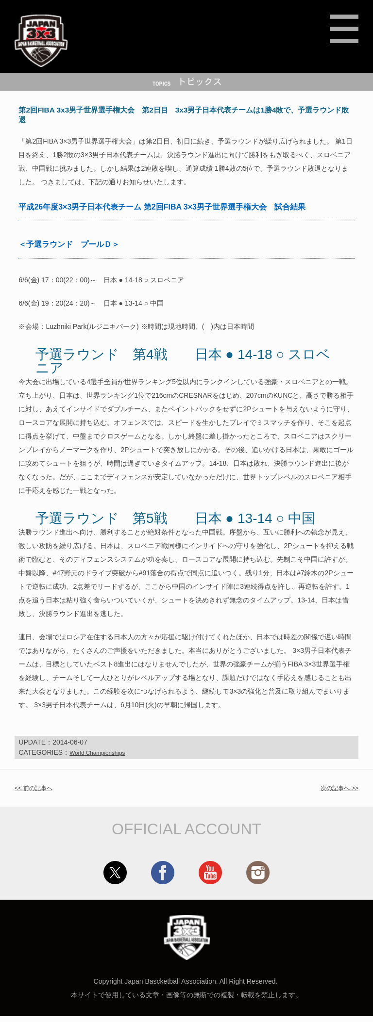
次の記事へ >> (336, 793)
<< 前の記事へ (36, 793)
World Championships (102, 758)
